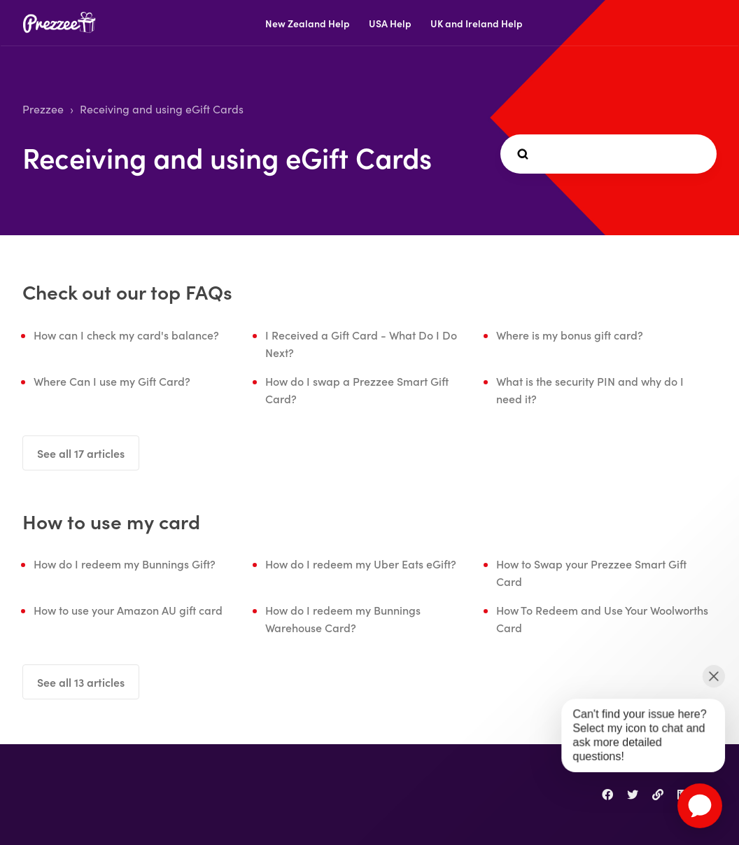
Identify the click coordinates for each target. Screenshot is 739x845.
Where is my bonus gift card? (569, 334)
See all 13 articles (81, 682)
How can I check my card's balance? (126, 334)
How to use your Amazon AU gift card (128, 609)
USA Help (390, 23)
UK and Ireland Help (476, 23)
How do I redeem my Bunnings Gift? (125, 563)
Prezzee (43, 109)
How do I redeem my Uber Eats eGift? (360, 563)
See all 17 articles (81, 453)
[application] (700, 806)
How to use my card (111, 521)
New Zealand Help (307, 23)
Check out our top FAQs (127, 291)
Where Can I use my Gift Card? (112, 381)
